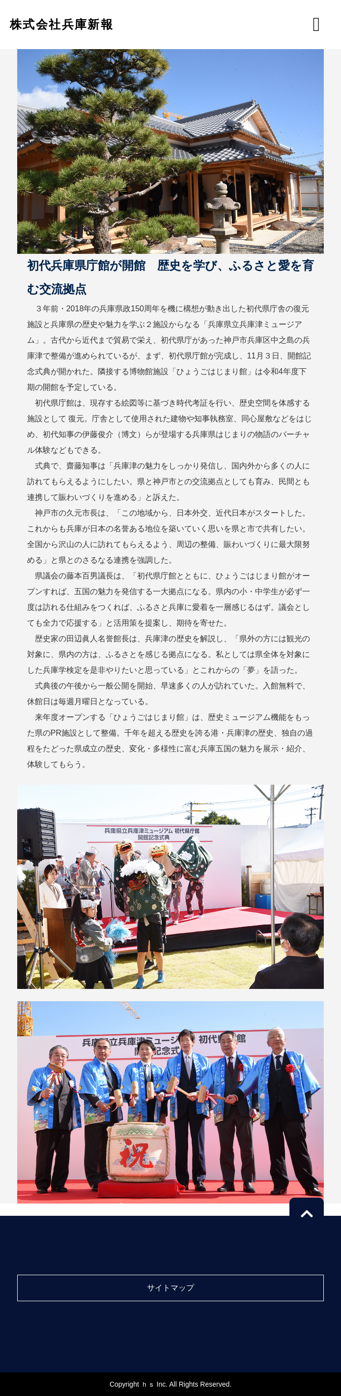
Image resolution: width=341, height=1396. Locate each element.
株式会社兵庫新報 (62, 24)
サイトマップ (170, 1288)
